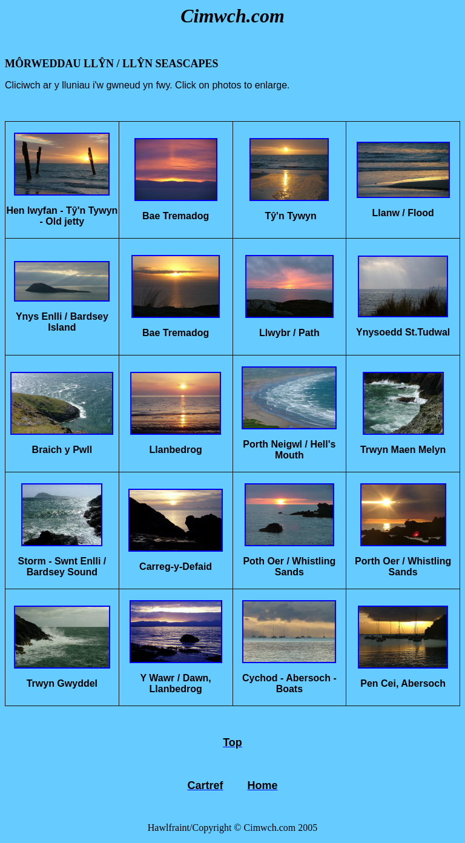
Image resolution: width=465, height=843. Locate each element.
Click (187, 85)
